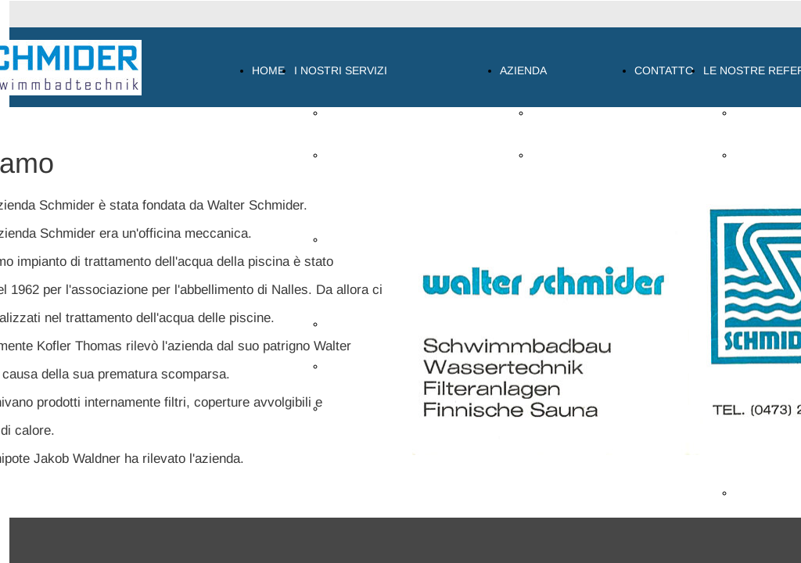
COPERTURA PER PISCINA (394, 408)
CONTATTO (664, 70)
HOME (268, 70)
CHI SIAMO (559, 112)
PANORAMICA (361, 112)
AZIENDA (523, 70)
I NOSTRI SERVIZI (340, 70)
